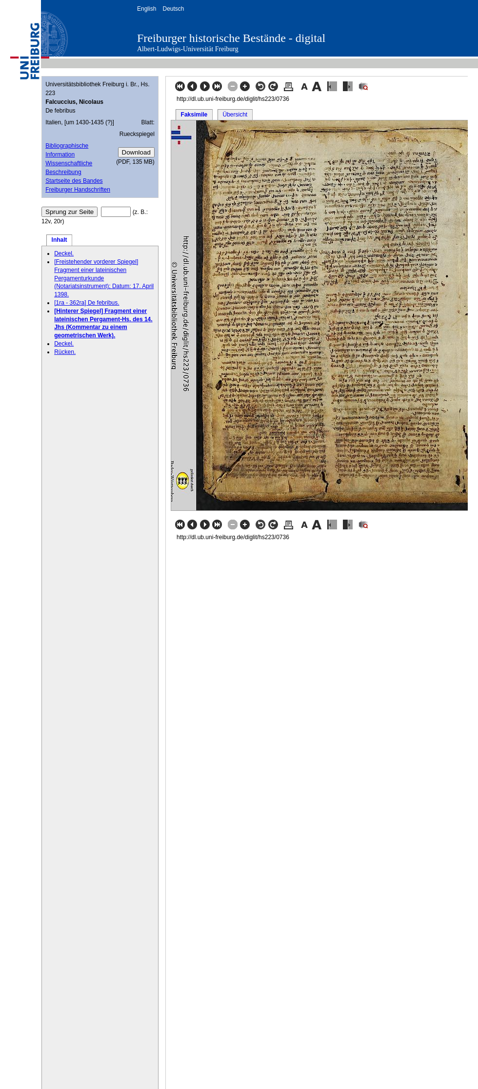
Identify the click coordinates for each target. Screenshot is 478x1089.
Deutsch (173, 8)
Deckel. (64, 253)
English (146, 8)
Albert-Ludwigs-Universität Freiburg (188, 49)
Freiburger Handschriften (77, 189)
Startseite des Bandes (73, 180)
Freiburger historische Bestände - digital (231, 38)
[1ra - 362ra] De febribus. (86, 302)
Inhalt (59, 239)
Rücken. (65, 352)
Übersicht (234, 114)
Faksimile (194, 114)
